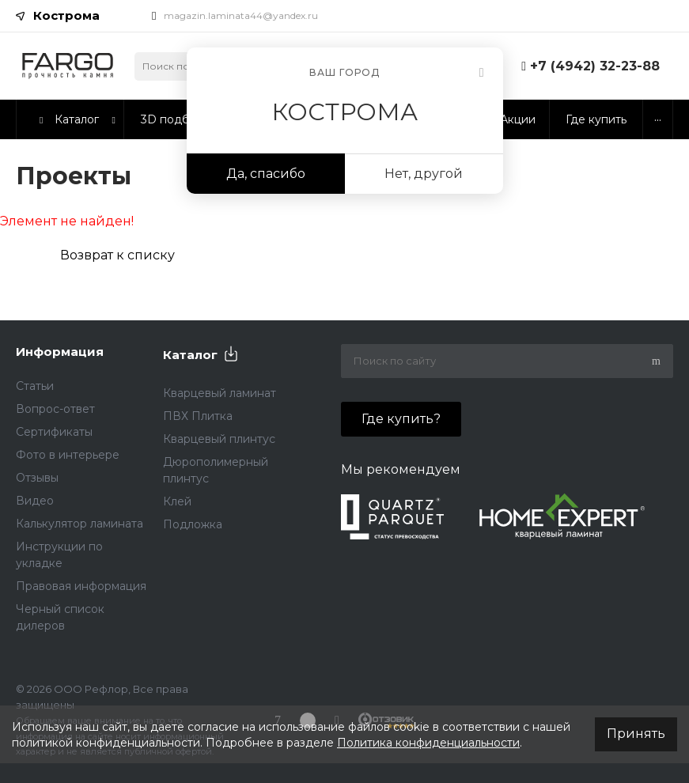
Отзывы (37, 478)
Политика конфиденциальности (428, 743)
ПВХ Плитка (198, 416)
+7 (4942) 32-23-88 (595, 66)
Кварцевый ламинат (219, 393)
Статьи (35, 386)
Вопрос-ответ (55, 409)
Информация (60, 351)
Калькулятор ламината (79, 523)
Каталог (190, 354)
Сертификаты (54, 432)
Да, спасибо (265, 173)
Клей (177, 501)
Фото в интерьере (67, 455)
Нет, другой (423, 173)
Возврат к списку (117, 255)
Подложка (192, 524)
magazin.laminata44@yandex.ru (241, 15)
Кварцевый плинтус (219, 439)
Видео (35, 501)
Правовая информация (81, 586)
